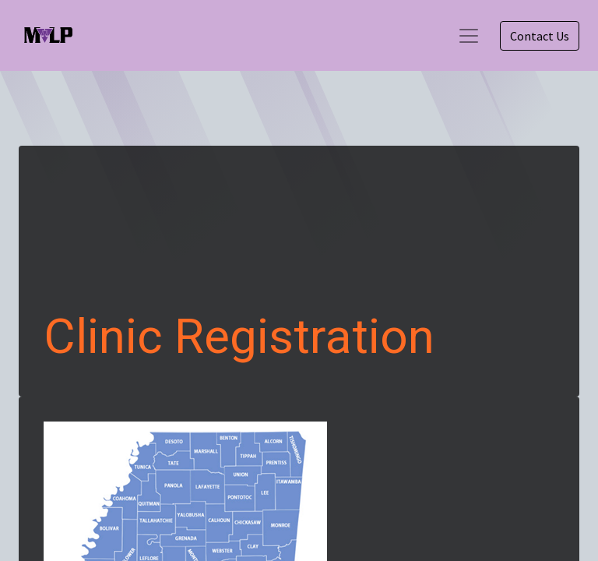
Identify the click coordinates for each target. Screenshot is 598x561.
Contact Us (539, 36)
